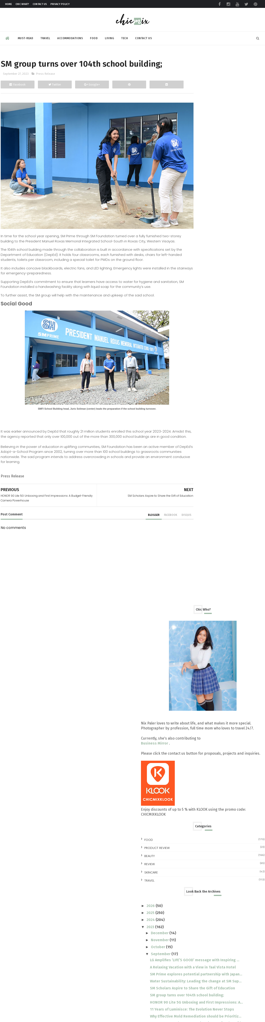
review (189, 319)
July (194, 612)
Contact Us (40, 4)
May (194, 626)
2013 (190, 726)
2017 (190, 698)
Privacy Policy (60, 4)
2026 (190, 360)
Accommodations (70, 36)
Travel (45, 36)
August (197, 605)
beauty (189, 311)
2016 (190, 705)
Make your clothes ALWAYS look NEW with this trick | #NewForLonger (232, 982)
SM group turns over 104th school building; (227, 471)
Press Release (45, 86)
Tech (124, 36)
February (198, 647)
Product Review (196, 302)
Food (94, 36)
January (197, 654)
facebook (150, 529)
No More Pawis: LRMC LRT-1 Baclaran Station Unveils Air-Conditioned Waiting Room (234, 908)
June (195, 619)
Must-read (25, 36)
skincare (191, 327)
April (195, 633)
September (201, 408)
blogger (134, 529)
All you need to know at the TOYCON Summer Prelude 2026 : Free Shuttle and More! (235, 800)
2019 (190, 684)
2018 (190, 691)
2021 (190, 670)
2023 (190, 381)
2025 (190, 367)
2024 (190, 374)
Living (109, 36)
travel (189, 335)
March (196, 640)
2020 (190, 677)
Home (8, 4)
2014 (190, 719)
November (200, 395)
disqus (167, 529)
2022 (190, 663)
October (198, 401)
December (200, 387)
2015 (190, 712)
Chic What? (22, 4)
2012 (190, 733)
